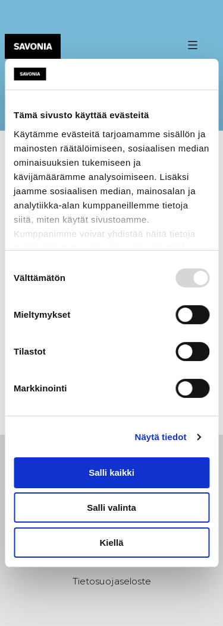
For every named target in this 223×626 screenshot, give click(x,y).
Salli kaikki (111, 472)
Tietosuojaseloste (112, 581)
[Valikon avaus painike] (191, 45)
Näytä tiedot (161, 437)
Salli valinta (111, 507)
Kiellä (111, 543)
